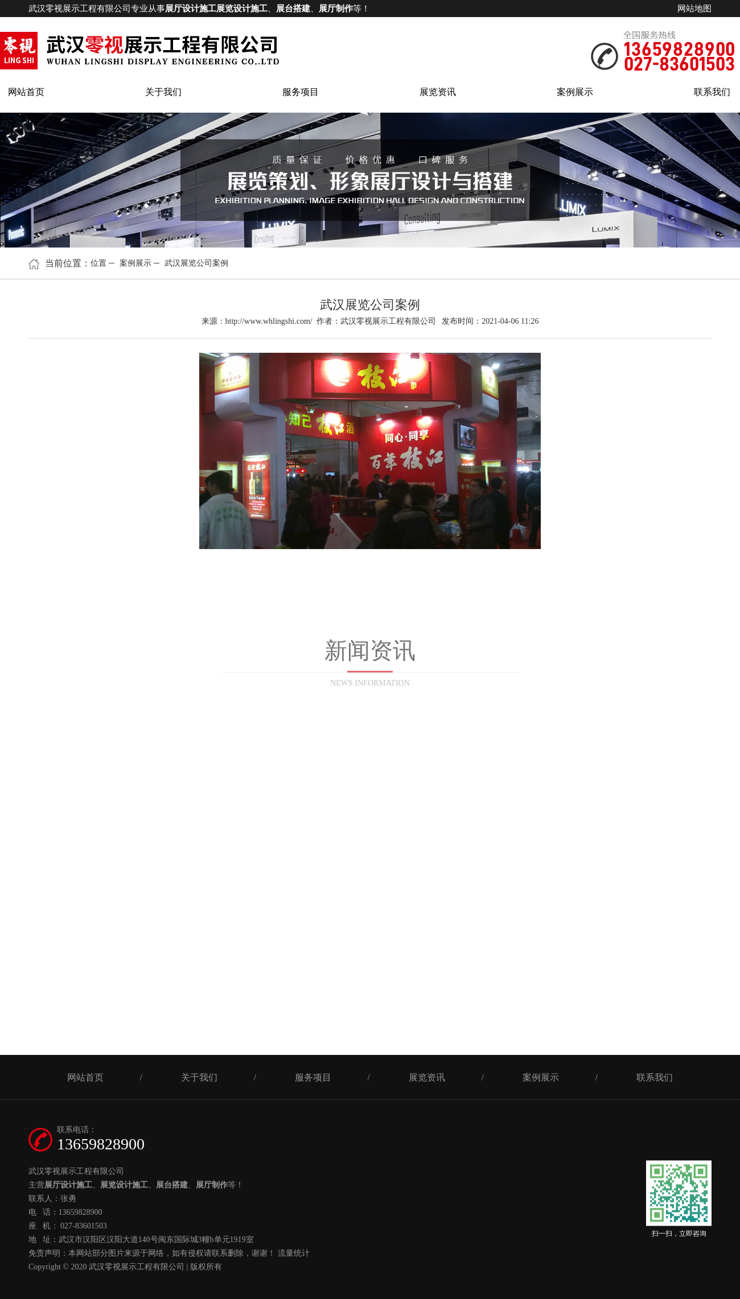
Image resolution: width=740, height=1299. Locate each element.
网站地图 (694, 8)
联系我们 (712, 92)
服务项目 (300, 92)
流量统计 (294, 1253)
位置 (98, 263)
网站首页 (26, 92)
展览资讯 (438, 92)
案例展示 (575, 92)
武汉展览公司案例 (196, 263)
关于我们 (163, 92)
